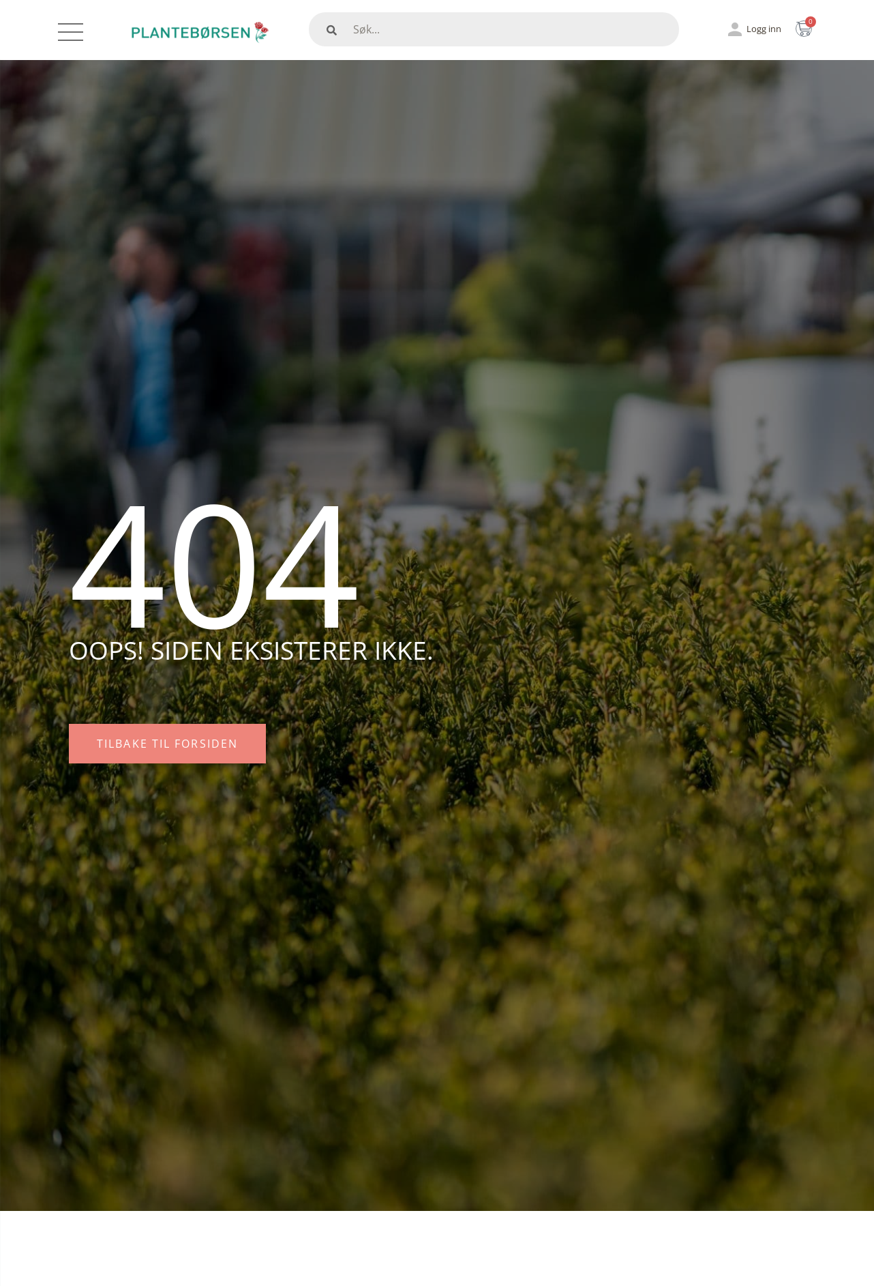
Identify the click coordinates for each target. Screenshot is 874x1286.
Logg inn (764, 29)
